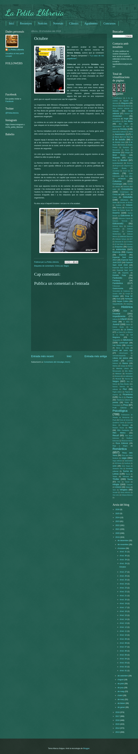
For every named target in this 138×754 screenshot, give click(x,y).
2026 (117, 509)
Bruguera (118, 166)
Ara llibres (128, 121)
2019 (117, 537)
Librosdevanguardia (119, 355)
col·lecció (122, 179)
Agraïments (91, 23)
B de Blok (126, 137)
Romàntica (120, 448)
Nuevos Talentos (119, 386)
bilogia (127, 152)
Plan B (121, 397)
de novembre (123, 544)
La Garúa (119, 332)
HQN (125, 311)
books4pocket (118, 163)
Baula (127, 150)
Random (125, 425)
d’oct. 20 (123, 599)
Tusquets (130, 484)
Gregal (127, 293)
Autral (131, 132)
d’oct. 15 (123, 615)
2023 (117, 521)
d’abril (120, 695)
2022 (117, 525)
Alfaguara (125, 103)
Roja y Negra (120, 446)
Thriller (116, 479)
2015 (117, 724)
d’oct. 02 (123, 667)
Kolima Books (118, 327)
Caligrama (127, 166)
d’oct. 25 (123, 580)
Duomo (116, 212)
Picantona (128, 394)
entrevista (121, 249)
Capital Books (119, 168)
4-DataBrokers (117, 98)
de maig (121, 691)
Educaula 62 (119, 241)
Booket (124, 160)
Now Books (124, 384)
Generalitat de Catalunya (121, 291)
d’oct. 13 (123, 623)
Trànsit (127, 482)
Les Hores (117, 345)
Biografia (116, 158)
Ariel (127, 126)
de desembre (123, 540)
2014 (117, 728)
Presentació (116, 405)
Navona (127, 379)
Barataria (126, 147)
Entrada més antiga (96, 356)
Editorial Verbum (120, 239)
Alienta (128, 106)
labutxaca (128, 340)
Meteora (118, 373)
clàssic (116, 173)
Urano (128, 487)
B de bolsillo (119, 139)
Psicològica (120, 410)
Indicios (115, 319)
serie (115, 466)
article (115, 129)
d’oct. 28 (123, 563)
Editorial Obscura (126, 236)
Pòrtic (127, 402)
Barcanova (116, 150)
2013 (117, 732)
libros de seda (122, 348)
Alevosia (115, 103)
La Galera (128, 329)
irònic (115, 322)
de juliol (121, 683)
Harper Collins (122, 301)
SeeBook (127, 463)
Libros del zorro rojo (123, 350)
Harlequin (129, 299)
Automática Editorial (119, 132)
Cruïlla (127, 194)
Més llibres (129, 371)
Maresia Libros (122, 368)
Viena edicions (125, 492)
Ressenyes (26, 23)
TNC (118, 482)
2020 (117, 533)
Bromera (130, 163)
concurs (126, 186)
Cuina (115, 197)
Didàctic (129, 205)
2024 (117, 517)
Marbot (130, 366)
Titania (130, 479)
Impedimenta (119, 316)
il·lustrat (116, 313)
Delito (115, 202)
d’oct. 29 (123, 560)
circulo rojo (126, 171)
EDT (131, 239)
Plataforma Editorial (123, 400)
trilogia (116, 484)
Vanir (114, 490)
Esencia (116, 252)
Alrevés (116, 111)
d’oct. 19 (123, 603)
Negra (66, 266)
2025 (117, 513)
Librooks (129, 345)
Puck (114, 420)
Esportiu (125, 273)
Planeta (129, 397)
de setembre (123, 676)
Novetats (58, 23)
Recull (116, 435)
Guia (118, 299)
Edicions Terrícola (120, 221)
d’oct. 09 (123, 639)
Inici (11, 23)
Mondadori (129, 373)
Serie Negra (126, 466)
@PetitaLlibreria (12, 113)
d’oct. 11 (123, 631)
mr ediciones (128, 376)
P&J (125, 389)
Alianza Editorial (118, 106)
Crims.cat (59, 266)
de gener (121, 707)
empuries (130, 244)
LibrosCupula (123, 353)
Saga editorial (117, 461)
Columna (117, 181)
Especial (122, 255)
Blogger (86, 748)
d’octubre (122, 548)
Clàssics (74, 23)
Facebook (9, 101)
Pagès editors (117, 392)
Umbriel (118, 487)
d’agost (121, 679)
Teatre (115, 476)
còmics (117, 186)
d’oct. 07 (123, 647)
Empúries (119, 247)
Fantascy (116, 280)
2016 (117, 720)
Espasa (129, 252)
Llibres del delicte (120, 358)
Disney (119, 207)
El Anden (129, 241)
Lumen (115, 361)
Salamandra (129, 461)
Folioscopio (116, 286)
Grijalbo (116, 296)
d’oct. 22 (123, 591)
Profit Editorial (119, 408)
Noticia (115, 384)
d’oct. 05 (123, 655)
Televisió (126, 476)
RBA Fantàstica (123, 430)
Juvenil (116, 324)
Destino (118, 205)
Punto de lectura (124, 420)
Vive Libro (116, 495)
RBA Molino (119, 433)
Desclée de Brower (126, 202)
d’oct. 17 (123, 607)
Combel (130, 184)
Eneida (130, 247)
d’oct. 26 (123, 576)
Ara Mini (123, 124)
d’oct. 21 (123, 595)
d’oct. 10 (123, 635)
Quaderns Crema (118, 422)
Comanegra (117, 184)
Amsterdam (117, 116)
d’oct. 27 (123, 572)
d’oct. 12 (123, 627)
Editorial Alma (118, 226)
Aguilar (126, 101)
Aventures (120, 134)
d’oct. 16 (123, 611)
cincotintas (116, 171)
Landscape (123, 343)
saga (124, 458)
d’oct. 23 (123, 588)
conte (114, 189)
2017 (117, 716)
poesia (115, 402)
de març (121, 699)
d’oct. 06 (123, 651)
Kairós (128, 324)
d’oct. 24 (123, 584)
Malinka (115, 366)
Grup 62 (129, 296)
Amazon (127, 113)
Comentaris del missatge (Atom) (57, 362)
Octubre (122, 567)
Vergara (123, 489)
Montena (118, 376)
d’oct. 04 (123, 659)
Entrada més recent (42, 356)
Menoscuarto (117, 371)
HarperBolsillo (118, 304)
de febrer (121, 703)
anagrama (116, 119)
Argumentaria (117, 126)
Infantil (123, 319)
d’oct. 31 (123, 552)
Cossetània (127, 189)
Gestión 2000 (117, 293)
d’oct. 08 (123, 643)
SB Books (118, 463)
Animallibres (117, 121)
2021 (117, 529)
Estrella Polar (119, 275)
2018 (117, 712)
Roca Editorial (122, 443)
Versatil (115, 492)
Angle (126, 119)
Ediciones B (127, 215)
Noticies (42, 23)
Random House (118, 428)
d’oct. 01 (123, 670)
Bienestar (116, 152)
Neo (128, 381)
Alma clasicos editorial (121, 108)
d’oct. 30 (123, 556)
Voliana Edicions (127, 495)
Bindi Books (119, 155)
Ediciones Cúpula (124, 218)
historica (129, 304)
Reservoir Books (127, 441)
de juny (121, 687)
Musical (118, 379)
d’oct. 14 (123, 619)
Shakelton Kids (118, 468)
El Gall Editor (119, 244)
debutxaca (124, 200)
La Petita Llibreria (34, 12)
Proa (125, 405)
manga (123, 366)
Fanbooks (117, 278)
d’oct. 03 (123, 663)
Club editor (129, 176)
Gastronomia (118, 288)
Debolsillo (128, 197)
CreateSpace (124, 192)
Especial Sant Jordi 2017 (123, 267)
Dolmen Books (125, 210)
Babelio (122, 145)
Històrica (127, 306)
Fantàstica (118, 283)
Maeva (125, 363)
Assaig (123, 129)
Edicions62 (118, 223)
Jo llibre (126, 322)
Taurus (128, 474)
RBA (131, 428)
